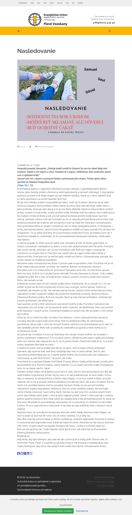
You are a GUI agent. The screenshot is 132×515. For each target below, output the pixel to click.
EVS (38, 3)
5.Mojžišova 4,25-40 (104, 22)
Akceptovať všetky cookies (58, 510)
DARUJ (80, 3)
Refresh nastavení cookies (100, 481)
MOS (52, 3)
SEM (32, 3)
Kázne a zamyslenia (44, 146)
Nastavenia (82, 510)
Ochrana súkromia (104, 477)
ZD (67, 3)
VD (73, 3)
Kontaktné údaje (105, 485)
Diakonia (23, 3)
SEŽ (45, 3)
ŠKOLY (60, 3)
